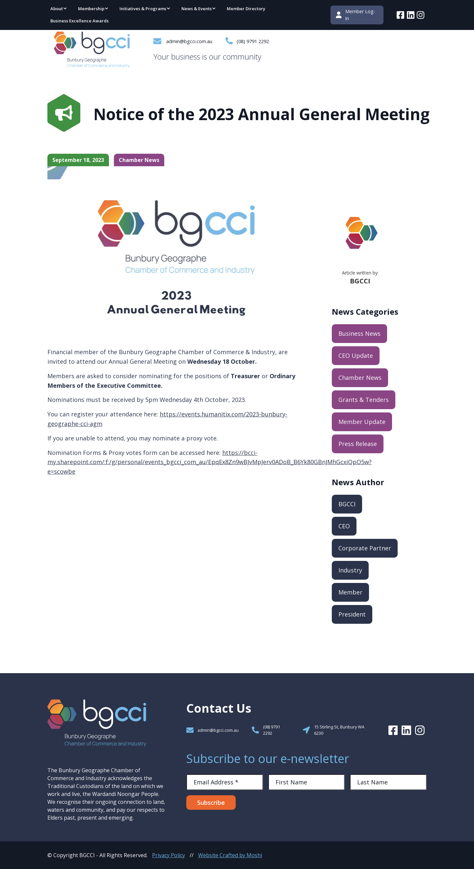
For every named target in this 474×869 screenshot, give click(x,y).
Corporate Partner (364, 548)
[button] (58, 9)
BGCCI (347, 504)
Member (350, 592)
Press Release (357, 444)
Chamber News (360, 378)
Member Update (361, 422)
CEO (344, 526)
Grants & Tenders (363, 400)
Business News (359, 333)
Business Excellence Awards (79, 21)
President (352, 614)
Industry (350, 570)
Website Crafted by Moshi (230, 855)
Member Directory (246, 9)
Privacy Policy (168, 855)
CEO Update (355, 355)
